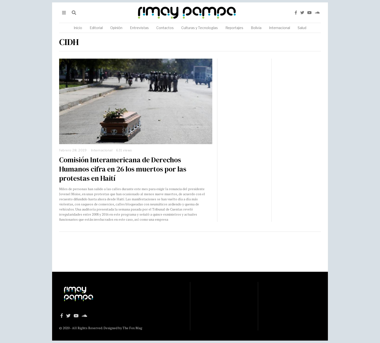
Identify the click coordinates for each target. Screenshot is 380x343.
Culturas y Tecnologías (199, 28)
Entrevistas (139, 28)
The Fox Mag (132, 328)
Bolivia (256, 28)
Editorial (96, 28)
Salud (302, 28)
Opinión (116, 28)
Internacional (279, 28)
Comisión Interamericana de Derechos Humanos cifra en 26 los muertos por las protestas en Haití (122, 169)
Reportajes (234, 28)
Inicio (78, 28)
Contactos (165, 28)
